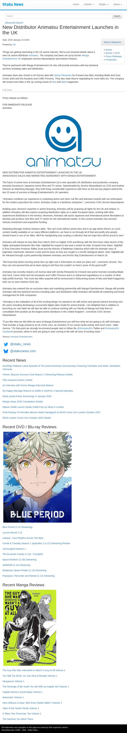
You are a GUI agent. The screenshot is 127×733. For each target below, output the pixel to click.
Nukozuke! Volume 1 (13, 697)
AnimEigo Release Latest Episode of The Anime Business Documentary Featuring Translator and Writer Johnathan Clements (61, 368)
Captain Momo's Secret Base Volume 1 (22, 692)
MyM (63, 82)
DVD (117, 53)
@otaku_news (20, 344)
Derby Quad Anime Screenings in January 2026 (26, 396)
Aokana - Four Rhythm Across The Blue (22, 538)
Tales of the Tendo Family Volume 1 (20, 708)
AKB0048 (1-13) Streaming (16, 565)
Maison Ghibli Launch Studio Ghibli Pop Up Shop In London (33, 407)
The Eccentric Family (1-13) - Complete (22, 554)
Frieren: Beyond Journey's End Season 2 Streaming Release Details (37, 374)
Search (117, 16)
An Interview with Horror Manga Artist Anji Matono (27, 385)
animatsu (33, 55)
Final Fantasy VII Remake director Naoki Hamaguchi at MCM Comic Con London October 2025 (51, 412)
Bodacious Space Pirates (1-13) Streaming (24, 570)
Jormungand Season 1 (14, 548)
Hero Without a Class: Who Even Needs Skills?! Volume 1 (32, 702)
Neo (54, 82)
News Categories (112, 42)
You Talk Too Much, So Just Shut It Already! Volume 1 (29, 675)
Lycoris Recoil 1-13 (12, 532)
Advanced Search (14, 22)
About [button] (118, 4)
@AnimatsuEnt (85, 328)
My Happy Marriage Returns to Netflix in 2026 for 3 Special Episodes (37, 390)
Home (76, 4)
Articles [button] (89, 4)
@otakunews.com (23, 351)
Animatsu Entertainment (21, 337)
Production (111, 59)
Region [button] (103, 4)
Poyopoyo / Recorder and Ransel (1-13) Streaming (28, 575)
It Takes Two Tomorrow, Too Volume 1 (21, 713)
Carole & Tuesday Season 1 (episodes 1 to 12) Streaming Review (36, 543)
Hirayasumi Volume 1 (13, 681)
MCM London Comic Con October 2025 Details (26, 417)
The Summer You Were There (17, 719)
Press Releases (114, 56)
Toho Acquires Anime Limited (17, 380)
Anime (109, 49)
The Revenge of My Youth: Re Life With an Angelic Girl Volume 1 (35, 686)
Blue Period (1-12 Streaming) (17, 527)
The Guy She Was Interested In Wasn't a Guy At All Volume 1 (33, 670)
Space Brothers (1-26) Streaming (19, 559)
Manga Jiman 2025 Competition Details (22, 401)
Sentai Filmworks (63, 75)
